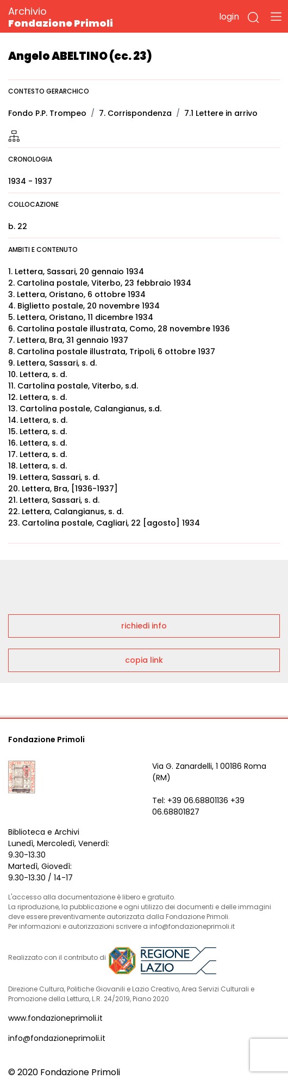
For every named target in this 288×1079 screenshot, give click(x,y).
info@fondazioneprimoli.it (56, 1038)
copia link (144, 660)
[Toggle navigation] (276, 16)
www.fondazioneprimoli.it (55, 1018)
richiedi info (144, 625)
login (229, 16)
